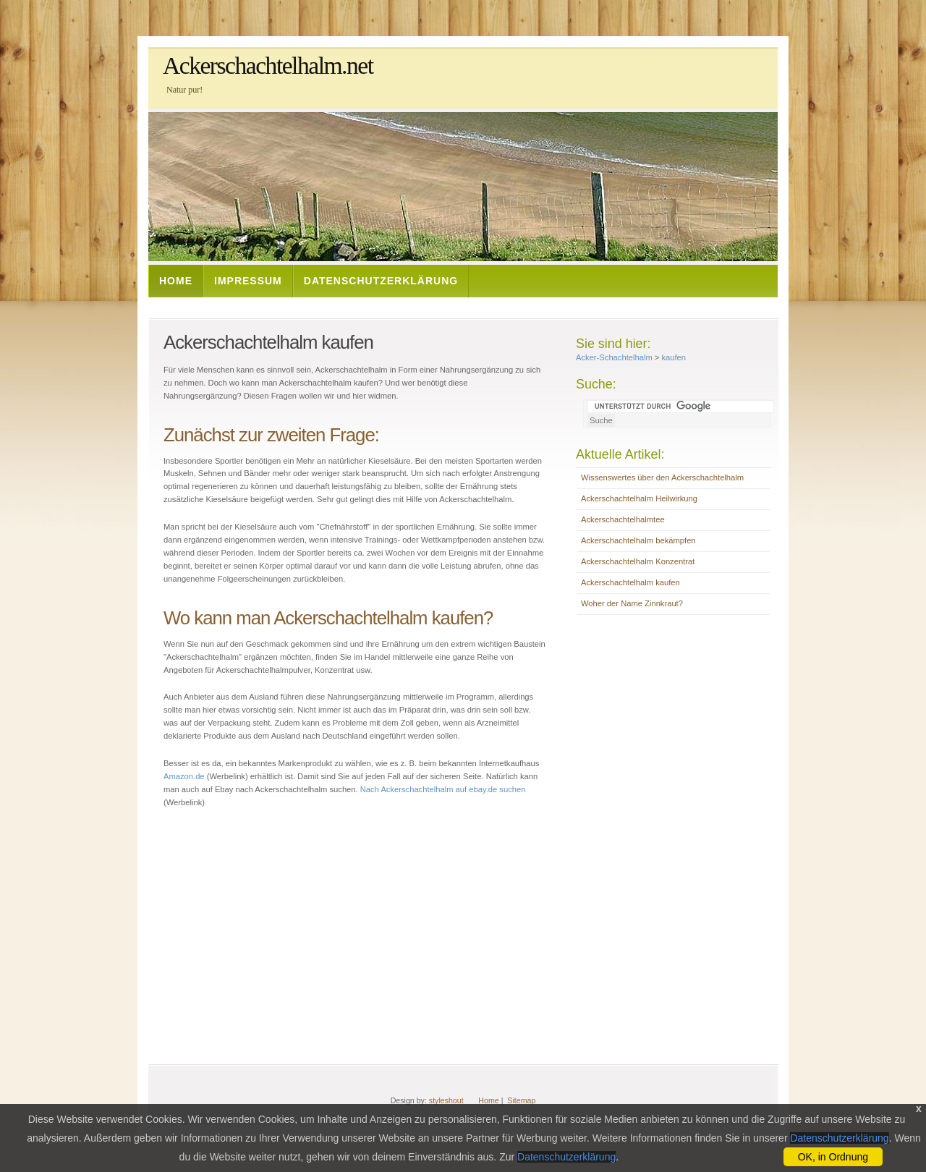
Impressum (248, 280)
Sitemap (521, 1100)
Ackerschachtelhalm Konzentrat (637, 561)
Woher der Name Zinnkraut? (632, 603)
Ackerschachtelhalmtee (623, 519)
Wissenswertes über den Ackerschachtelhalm (662, 477)
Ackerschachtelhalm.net (268, 65)
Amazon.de (184, 776)
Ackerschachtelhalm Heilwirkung (639, 498)
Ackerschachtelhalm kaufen (630, 582)
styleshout (446, 1100)
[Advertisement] (411, 305)
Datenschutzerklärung (381, 280)
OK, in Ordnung (833, 1157)
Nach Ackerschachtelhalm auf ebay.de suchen (443, 789)
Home (175, 280)
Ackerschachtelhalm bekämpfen (638, 540)
